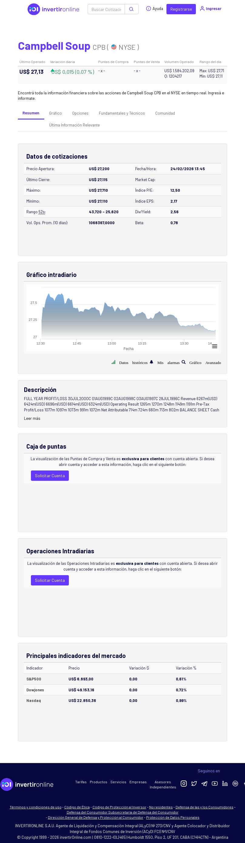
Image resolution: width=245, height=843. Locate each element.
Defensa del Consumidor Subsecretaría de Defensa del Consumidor (123, 812)
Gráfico (55, 113)
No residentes (161, 807)
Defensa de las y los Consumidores (204, 807)
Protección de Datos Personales (173, 817)
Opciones (80, 113)
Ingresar (210, 8)
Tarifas (81, 782)
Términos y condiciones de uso (36, 807)
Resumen (30, 112)
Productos (98, 782)
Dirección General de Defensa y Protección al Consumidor (95, 817)
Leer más (32, 418)
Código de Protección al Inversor (119, 807)
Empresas (138, 782)
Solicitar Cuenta (50, 475)
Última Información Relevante (74, 125)
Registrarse (181, 9)
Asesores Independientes (163, 784)
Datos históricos (133, 362)
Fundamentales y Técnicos (122, 113)
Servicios (118, 782)
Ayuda (154, 8)
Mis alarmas (168, 362)
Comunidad (165, 113)
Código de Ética (77, 807)
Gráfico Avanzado (205, 362)
